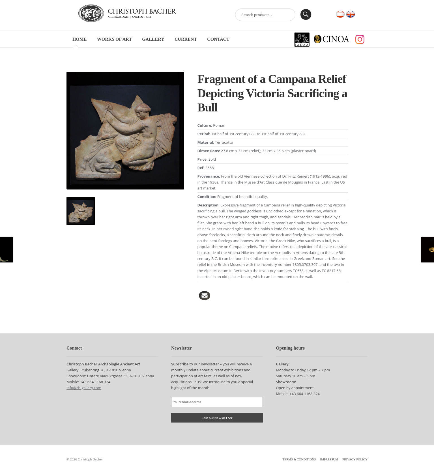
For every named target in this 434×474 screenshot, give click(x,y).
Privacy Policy (355, 459)
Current (186, 39)
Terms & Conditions (299, 459)
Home (79, 39)
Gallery (153, 39)
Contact (218, 39)
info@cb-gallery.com (83, 387)
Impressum (329, 459)
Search (305, 14)
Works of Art (114, 39)
